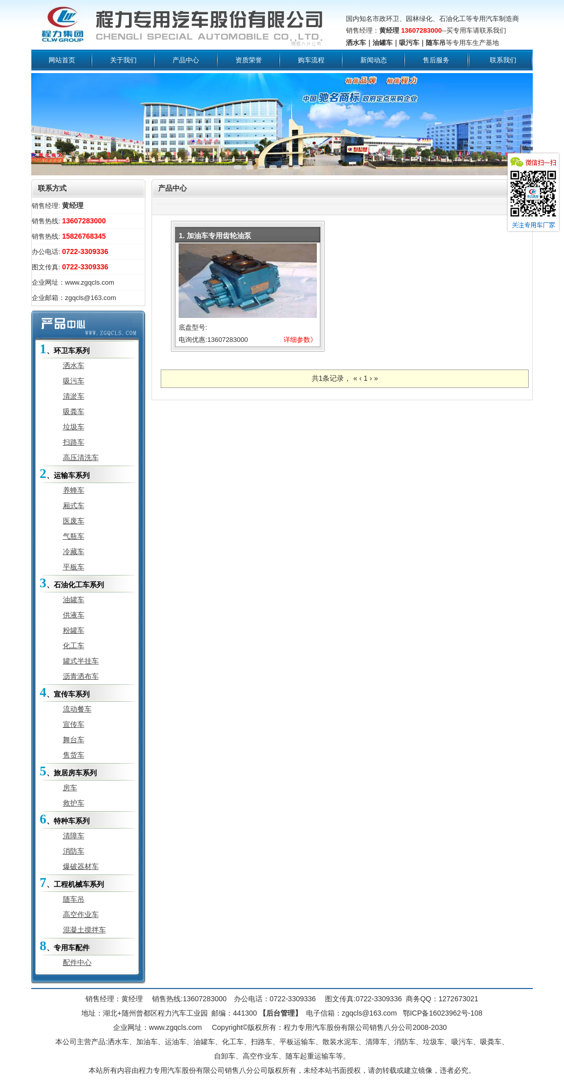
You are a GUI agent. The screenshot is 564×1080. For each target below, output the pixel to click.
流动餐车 (77, 709)
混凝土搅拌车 (84, 930)
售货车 (73, 755)
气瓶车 (73, 536)
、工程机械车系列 (72, 882)
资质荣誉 (248, 60)
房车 (70, 788)
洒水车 (73, 365)
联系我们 (503, 60)
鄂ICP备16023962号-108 (442, 1013)
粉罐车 (73, 630)
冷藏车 (73, 551)
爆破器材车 (81, 866)
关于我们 (123, 60)
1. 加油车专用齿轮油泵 (215, 236)
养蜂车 (73, 490)
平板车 (73, 567)
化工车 (73, 645)
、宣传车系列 (65, 692)
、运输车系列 (65, 473)
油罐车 (73, 599)
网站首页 (62, 60)
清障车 (73, 836)
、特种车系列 (65, 819)
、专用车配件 (65, 945)
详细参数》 (300, 339)
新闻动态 (373, 60)
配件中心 (77, 962)
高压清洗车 (81, 457)
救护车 (73, 803)
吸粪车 (73, 411)
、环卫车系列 (65, 348)
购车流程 (311, 60)
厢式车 (73, 505)
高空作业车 (81, 914)
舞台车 (73, 740)
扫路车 (73, 442)
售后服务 (436, 60)
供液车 (73, 615)
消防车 (73, 851)
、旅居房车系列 (68, 771)
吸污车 (73, 381)
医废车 (73, 521)
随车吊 (73, 899)
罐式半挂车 (81, 661)
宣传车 (73, 724)
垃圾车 (73, 427)
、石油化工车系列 (72, 583)
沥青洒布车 (81, 676)
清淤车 (73, 396)
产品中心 (185, 60)
